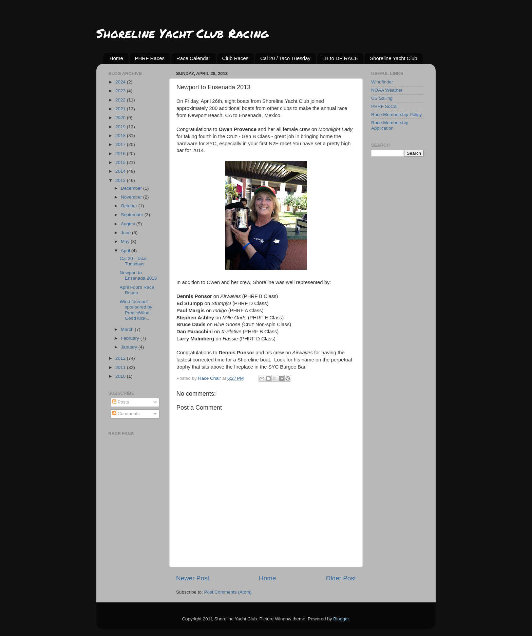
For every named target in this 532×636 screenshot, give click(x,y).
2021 (121, 108)
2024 (121, 82)
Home (116, 58)
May (126, 241)
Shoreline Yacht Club (393, 58)
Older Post (341, 578)
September (133, 214)
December (132, 188)
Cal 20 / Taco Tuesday (285, 58)
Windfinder (382, 82)
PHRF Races (150, 58)
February (130, 338)
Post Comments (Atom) (228, 592)
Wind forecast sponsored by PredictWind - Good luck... (136, 310)
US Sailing (382, 98)
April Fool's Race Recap (137, 290)
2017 (121, 144)
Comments (126, 413)
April (126, 250)
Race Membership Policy (396, 114)
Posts (120, 402)
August (128, 223)
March (128, 329)
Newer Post (192, 578)
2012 (121, 358)
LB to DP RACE (340, 58)
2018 (121, 135)
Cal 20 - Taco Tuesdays (133, 261)
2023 (121, 90)
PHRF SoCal (384, 106)
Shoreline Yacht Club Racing (182, 33)
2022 (121, 99)
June (126, 232)
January (129, 347)
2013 (121, 180)
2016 (121, 153)
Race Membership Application (389, 125)
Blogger (341, 618)
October (129, 205)
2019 (121, 126)
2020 (121, 117)
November (132, 197)
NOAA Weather (386, 90)
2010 (121, 376)
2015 (121, 162)
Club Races (235, 58)
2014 (121, 171)
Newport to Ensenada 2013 (138, 275)
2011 (121, 367)
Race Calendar (193, 58)
